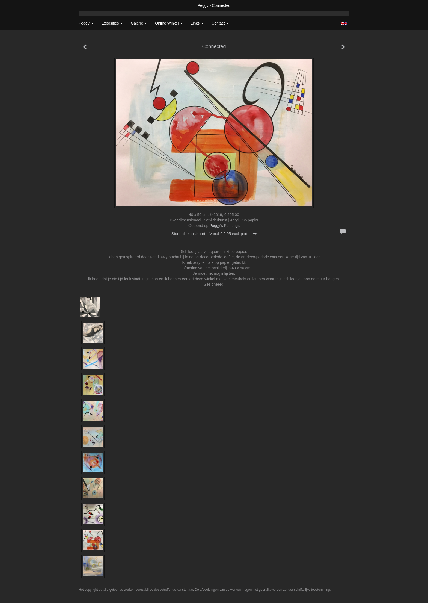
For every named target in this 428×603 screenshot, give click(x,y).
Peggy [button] (86, 23)
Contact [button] (220, 23)
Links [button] (197, 23)
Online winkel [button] (168, 23)
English (344, 23)
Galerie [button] (139, 23)
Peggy (203, 5)
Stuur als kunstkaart (214, 234)
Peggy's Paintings (224, 225)
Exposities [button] (112, 23)
